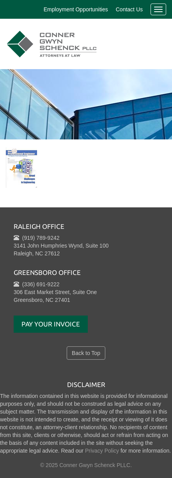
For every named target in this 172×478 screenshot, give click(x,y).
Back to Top (86, 353)
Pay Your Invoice (50, 324)
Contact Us (129, 9)
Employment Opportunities (76, 9)
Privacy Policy (102, 451)
